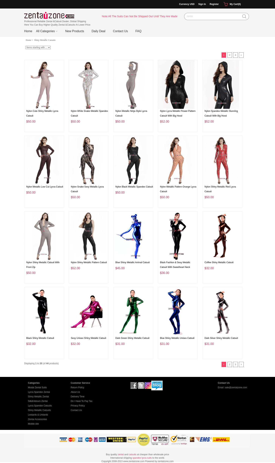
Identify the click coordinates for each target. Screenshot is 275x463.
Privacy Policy (78, 405)
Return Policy (77, 387)
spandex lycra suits (142, 458)
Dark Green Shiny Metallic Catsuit (132, 338)
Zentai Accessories (37, 419)
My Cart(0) (231, 4)
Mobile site (33, 424)
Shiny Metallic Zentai (38, 396)
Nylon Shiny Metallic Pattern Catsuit (89, 262)
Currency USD (187, 4)
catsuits (133, 454)
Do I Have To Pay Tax (81, 401)
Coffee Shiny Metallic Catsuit (219, 262)
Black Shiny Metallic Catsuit (40, 338)
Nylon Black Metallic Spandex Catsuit (134, 186)
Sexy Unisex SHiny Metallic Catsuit (88, 338)
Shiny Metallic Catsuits (39, 410)
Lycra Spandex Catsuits (40, 405)
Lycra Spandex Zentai (39, 392)
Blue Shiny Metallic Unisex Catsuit (177, 338)
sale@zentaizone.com (236, 387)
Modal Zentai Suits (37, 387)
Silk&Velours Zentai (38, 401)
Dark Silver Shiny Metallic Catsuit (221, 338)
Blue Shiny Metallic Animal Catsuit (132, 262)
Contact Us (76, 410)
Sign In (202, 4)
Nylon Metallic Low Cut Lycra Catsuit (44, 186)
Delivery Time (77, 396)
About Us (75, 392)
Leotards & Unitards (38, 414)
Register (214, 4)
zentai (121, 454)
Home (28, 31)
